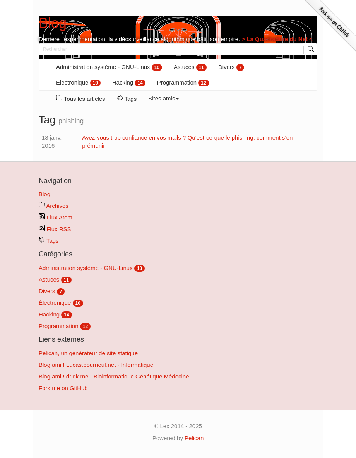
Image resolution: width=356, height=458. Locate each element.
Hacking (128, 82)
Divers (231, 67)
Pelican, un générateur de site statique (88, 353)
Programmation (183, 82)
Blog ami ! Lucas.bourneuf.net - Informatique (96, 364)
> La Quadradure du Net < (276, 39)
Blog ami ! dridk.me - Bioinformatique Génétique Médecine (114, 376)
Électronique (78, 82)
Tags (127, 98)
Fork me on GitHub (63, 388)
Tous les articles (80, 98)
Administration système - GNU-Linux (109, 67)
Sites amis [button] (163, 98)
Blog (53, 23)
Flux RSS (55, 229)
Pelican (194, 438)
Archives (53, 205)
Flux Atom (55, 217)
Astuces (190, 67)
